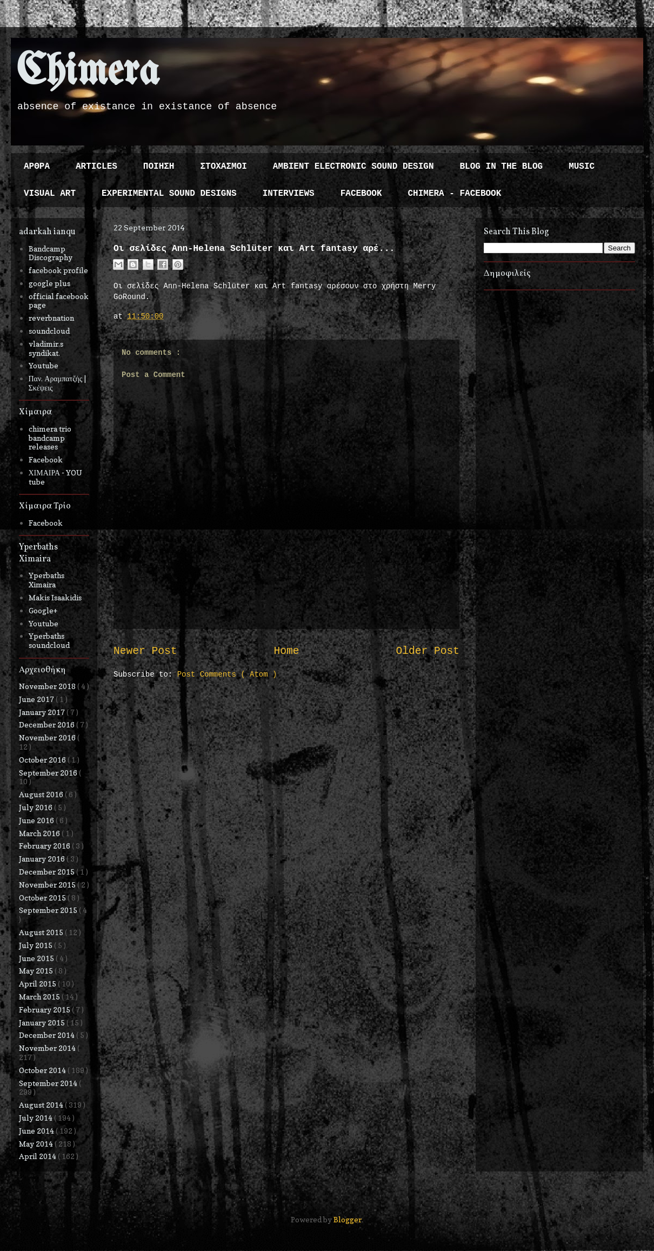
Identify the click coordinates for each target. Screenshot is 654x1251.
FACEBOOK (361, 193)
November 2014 (48, 1048)
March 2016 (40, 833)
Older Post (427, 651)
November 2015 (48, 884)
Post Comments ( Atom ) (227, 674)
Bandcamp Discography (50, 253)
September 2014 (49, 1083)
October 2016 (43, 759)
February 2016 (45, 845)
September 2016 (49, 772)
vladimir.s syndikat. (46, 348)
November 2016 (48, 737)
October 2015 (43, 897)
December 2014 (47, 1035)
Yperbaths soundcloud (49, 640)
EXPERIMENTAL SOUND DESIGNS (169, 193)
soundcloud (49, 330)
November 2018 (48, 686)
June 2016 (37, 820)
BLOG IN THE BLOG (501, 166)
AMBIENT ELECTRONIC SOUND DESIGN (353, 166)
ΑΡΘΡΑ (37, 166)
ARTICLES (96, 166)
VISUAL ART (50, 193)
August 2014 (42, 1104)
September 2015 (49, 910)
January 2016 (42, 858)
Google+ (43, 610)
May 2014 (37, 1143)
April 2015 (38, 983)
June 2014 (37, 1130)
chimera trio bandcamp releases (50, 438)
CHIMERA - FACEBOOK (454, 193)
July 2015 (36, 945)
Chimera (87, 72)
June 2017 (37, 699)
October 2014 (43, 1070)
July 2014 (36, 1117)
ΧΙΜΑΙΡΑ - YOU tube (56, 477)
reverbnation (51, 317)
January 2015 (42, 1022)
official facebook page (59, 301)
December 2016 (47, 724)
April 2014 (38, 1156)
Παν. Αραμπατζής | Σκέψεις (57, 383)
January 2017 (42, 712)
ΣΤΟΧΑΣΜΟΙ (223, 166)
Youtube (43, 365)
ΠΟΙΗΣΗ (159, 166)
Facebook (46, 459)
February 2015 (45, 1009)
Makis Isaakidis (55, 597)
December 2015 (47, 871)
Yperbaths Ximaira (46, 580)
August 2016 (42, 794)
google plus (49, 283)
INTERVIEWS (289, 193)
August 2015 (42, 932)
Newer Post (145, 651)
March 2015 (40, 996)
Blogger (347, 1219)
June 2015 (37, 958)
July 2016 (36, 807)
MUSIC (582, 166)
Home (286, 651)
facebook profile (58, 270)
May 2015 (37, 970)
